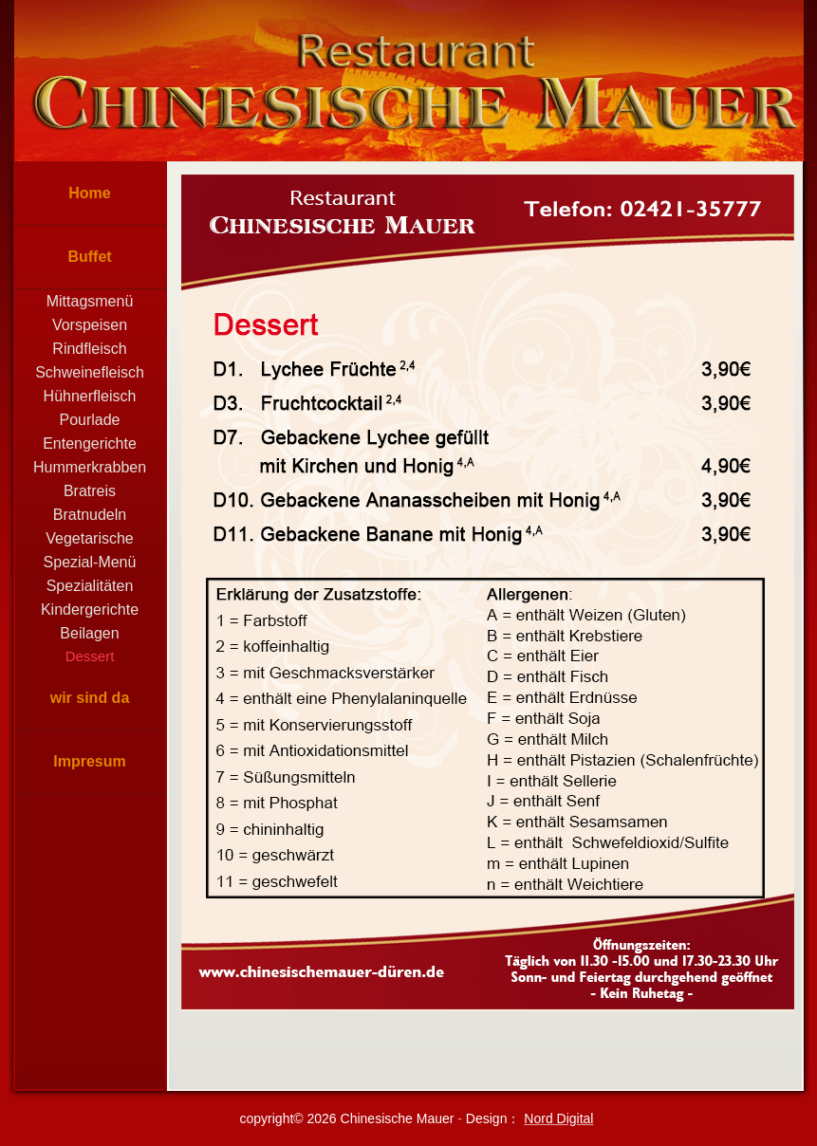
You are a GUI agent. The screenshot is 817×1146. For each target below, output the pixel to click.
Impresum (89, 761)
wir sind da (90, 698)
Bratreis (90, 491)
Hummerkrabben (89, 467)
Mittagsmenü (90, 301)
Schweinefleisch (89, 372)
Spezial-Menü (90, 562)
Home (89, 193)
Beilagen (89, 633)
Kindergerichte (90, 609)
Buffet (89, 257)
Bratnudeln (89, 515)
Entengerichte (90, 443)
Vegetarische (90, 538)
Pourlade (89, 420)
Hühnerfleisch (90, 396)
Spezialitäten (90, 586)
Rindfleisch (89, 349)
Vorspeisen (89, 325)
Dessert (90, 656)
